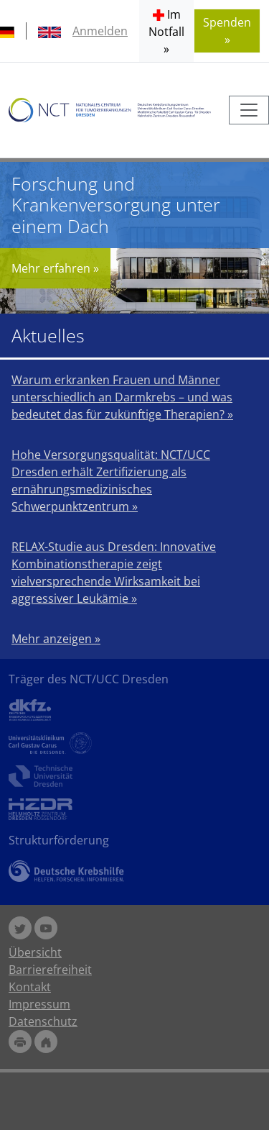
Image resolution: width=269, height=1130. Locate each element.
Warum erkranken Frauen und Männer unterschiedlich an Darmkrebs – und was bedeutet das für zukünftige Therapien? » (122, 397)
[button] (166, 31)
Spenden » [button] (227, 30)
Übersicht (35, 952)
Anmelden (100, 31)
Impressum (39, 1004)
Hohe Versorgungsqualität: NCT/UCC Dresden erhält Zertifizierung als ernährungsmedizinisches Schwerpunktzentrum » (110, 480)
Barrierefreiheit (50, 970)
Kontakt (30, 987)
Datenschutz (43, 1021)
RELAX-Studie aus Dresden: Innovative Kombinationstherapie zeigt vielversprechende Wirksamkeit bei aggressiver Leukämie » (113, 572)
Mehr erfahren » (55, 268)
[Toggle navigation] (249, 110)
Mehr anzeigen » (55, 639)
